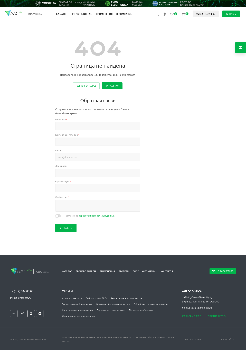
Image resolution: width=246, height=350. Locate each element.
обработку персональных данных (97, 215)
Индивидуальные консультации (78, 316)
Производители (85, 271)
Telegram (22, 313)
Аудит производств (72, 298)
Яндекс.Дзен (39, 313)
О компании (149, 271)
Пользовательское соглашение (78, 337)
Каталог (67, 271)
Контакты (167, 271)
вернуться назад (86, 85)
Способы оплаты (193, 339)
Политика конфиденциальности (114, 337)
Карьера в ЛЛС (191, 316)
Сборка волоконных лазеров (77, 310)
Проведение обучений (141, 310)
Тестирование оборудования (77, 304)
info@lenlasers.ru (20, 297)
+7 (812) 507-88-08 (21, 291)
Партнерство (217, 316)
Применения (107, 271)
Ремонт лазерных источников (126, 298)
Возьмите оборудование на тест (113, 304)
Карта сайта (227, 339)
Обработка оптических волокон (151, 304)
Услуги (67, 290)
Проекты (123, 271)
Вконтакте (13, 313)
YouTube (31, 313)
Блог (136, 271)
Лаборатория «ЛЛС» (96, 298)
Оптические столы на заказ (111, 310)
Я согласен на (89, 215)
